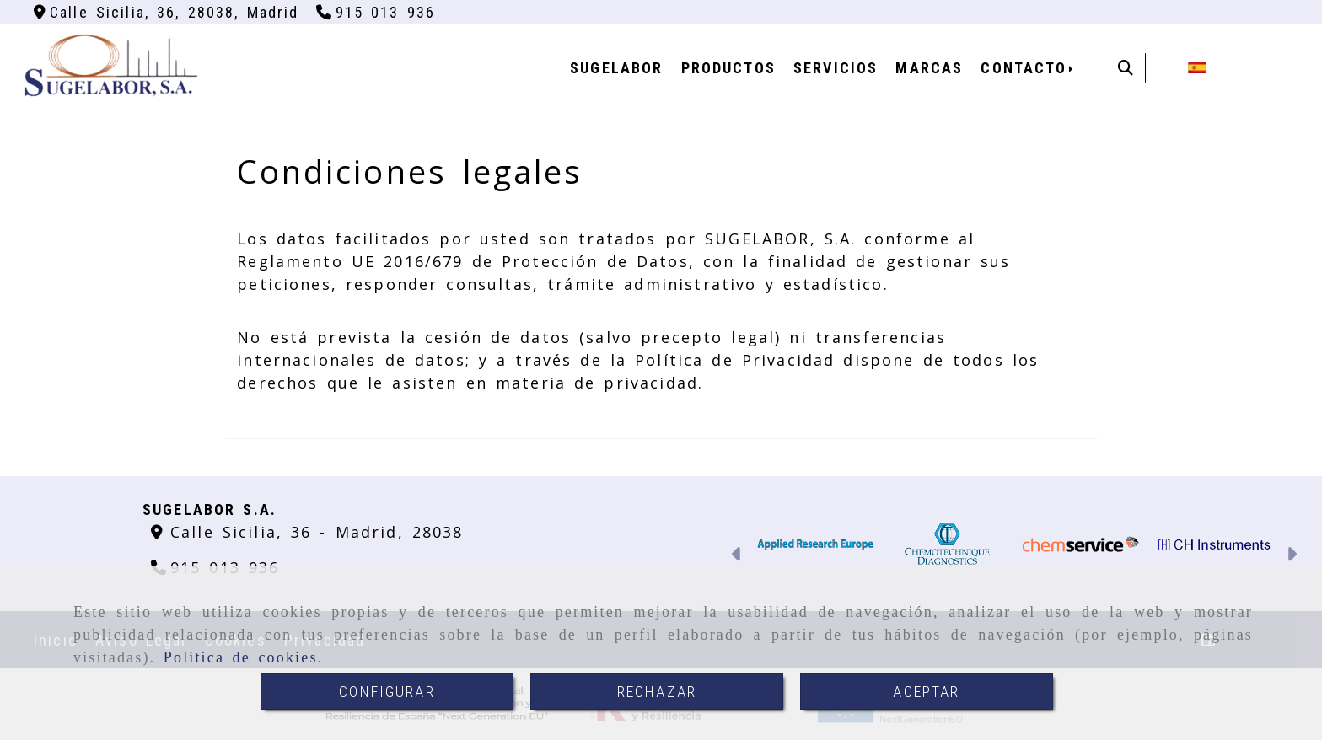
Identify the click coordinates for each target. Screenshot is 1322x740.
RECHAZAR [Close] (656, 691)
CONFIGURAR (387, 691)
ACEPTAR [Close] (926, 691)
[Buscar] (1126, 68)
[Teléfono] (376, 12)
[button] (737, 556)
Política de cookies (241, 657)
